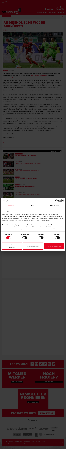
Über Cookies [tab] (54, 205)
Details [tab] (33, 205)
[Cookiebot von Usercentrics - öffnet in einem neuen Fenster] (56, 200)
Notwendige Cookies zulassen (12, 246)
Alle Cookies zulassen (54, 246)
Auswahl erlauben (33, 246)
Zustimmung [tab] (11, 205)
